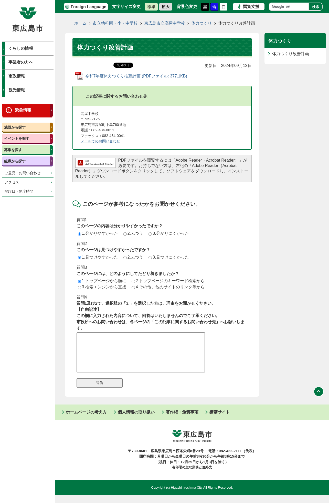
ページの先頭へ (319, 399)
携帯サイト (219, 420)
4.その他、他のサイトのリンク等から (168, 287)
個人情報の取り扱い (136, 420)
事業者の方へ (20, 62)
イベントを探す (16, 138)
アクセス (12, 182)
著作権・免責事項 (182, 420)
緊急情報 (23, 110)
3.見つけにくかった (168, 257)
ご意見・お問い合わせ (22, 173)
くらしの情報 (20, 48)
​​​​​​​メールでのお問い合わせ (100, 141)
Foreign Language (88, 7)
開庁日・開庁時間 (19, 191)
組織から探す (15, 161)
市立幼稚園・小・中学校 (115, 23)
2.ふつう (133, 233)
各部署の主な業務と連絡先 (192, 475)
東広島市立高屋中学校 (164, 23)
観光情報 (16, 90)
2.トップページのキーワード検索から (168, 281)
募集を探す (13, 150)
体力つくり (201, 23)
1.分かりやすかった (98, 233)
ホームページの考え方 (86, 420)
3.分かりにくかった (168, 233)
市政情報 (16, 76)
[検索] (290, 6)
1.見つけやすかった (98, 257)
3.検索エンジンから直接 (102, 287)
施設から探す (15, 127)
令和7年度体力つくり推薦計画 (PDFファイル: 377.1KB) (136, 76)
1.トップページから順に (102, 281)
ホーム (80, 23)
